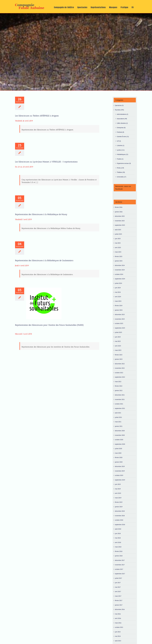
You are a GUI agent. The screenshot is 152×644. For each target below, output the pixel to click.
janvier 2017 (118, 605)
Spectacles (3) (119, 105)
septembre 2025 (120, 225)
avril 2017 (118, 591)
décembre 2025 (120, 216)
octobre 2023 (119, 323)
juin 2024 (118, 288)
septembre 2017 (120, 574)
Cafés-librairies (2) (122, 123)
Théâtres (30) (121, 172)
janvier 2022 (118, 390)
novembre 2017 (120, 565)
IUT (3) (119, 141)
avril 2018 (118, 542)
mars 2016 (118, 623)
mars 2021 (118, 422)
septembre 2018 (120, 525)
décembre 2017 (120, 560)
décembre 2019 (120, 466)
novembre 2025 (120, 221)
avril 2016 (118, 618)
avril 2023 (118, 346)
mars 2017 (118, 596)
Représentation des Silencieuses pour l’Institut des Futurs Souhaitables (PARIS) (49, 325)
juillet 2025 (118, 234)
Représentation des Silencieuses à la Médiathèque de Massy (41, 214)
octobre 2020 (119, 440)
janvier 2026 (118, 212)
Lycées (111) (121, 150)
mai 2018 (118, 538)
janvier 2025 (118, 261)
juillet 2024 (118, 283)
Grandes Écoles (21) (123, 136)
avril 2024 (118, 297)
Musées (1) (120, 159)
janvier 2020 (118, 462)
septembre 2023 (120, 328)
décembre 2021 (120, 395)
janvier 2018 (118, 556)
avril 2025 (118, 247)
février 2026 (118, 207)
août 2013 (118, 641)
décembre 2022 (120, 364)
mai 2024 (118, 292)
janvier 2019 (118, 507)
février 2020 (118, 457)
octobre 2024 (119, 274)
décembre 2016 (120, 609)
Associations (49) (122, 119)
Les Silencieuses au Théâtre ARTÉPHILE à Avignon (37, 116)
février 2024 (118, 305)
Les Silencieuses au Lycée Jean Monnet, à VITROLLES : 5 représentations (46, 162)
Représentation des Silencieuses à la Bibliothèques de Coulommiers (44, 260)
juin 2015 (118, 632)
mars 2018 (118, 547)
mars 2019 (118, 498)
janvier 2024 (118, 310)
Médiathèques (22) (122, 154)
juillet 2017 (118, 578)
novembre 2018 (120, 516)
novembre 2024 (120, 270)
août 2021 (118, 413)
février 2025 (118, 256)
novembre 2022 (120, 368)
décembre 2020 (120, 431)
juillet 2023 (118, 332)
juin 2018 (118, 533)
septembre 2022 (120, 377)
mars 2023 (118, 350)
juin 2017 (118, 583)
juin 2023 (118, 337)
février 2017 (118, 600)
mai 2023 (118, 341)
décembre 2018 (120, 511)
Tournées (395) (119, 110)
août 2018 (118, 529)
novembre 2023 (120, 319)
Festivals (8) (120, 132)
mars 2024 (118, 301)
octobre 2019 (119, 475)
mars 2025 (118, 252)
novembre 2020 (120, 435)
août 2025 (118, 230)
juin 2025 (118, 239)
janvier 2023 (118, 359)
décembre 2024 (120, 265)
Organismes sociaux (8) (124, 163)
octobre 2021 (119, 404)
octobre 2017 (119, 569)
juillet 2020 (118, 448)
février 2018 (118, 551)
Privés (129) (120, 168)
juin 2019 (118, 484)
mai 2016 (118, 614)
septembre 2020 (120, 444)
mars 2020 (118, 453)
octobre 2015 (119, 627)
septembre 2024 (120, 279)
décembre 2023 (120, 314)
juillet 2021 (118, 417)
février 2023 (118, 355)
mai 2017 (118, 587)
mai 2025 (118, 243)
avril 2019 (118, 493)
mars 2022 (118, 382)
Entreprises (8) (121, 128)
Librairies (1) (120, 145)
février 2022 (118, 386)
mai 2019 (118, 489)
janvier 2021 (118, 426)
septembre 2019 (120, 480)
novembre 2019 (120, 471)
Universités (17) (121, 177)
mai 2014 (118, 636)
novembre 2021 (120, 399)
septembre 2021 (120, 408)
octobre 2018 (119, 520)
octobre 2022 (119, 373)
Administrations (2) (122, 114)
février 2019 (118, 502)
